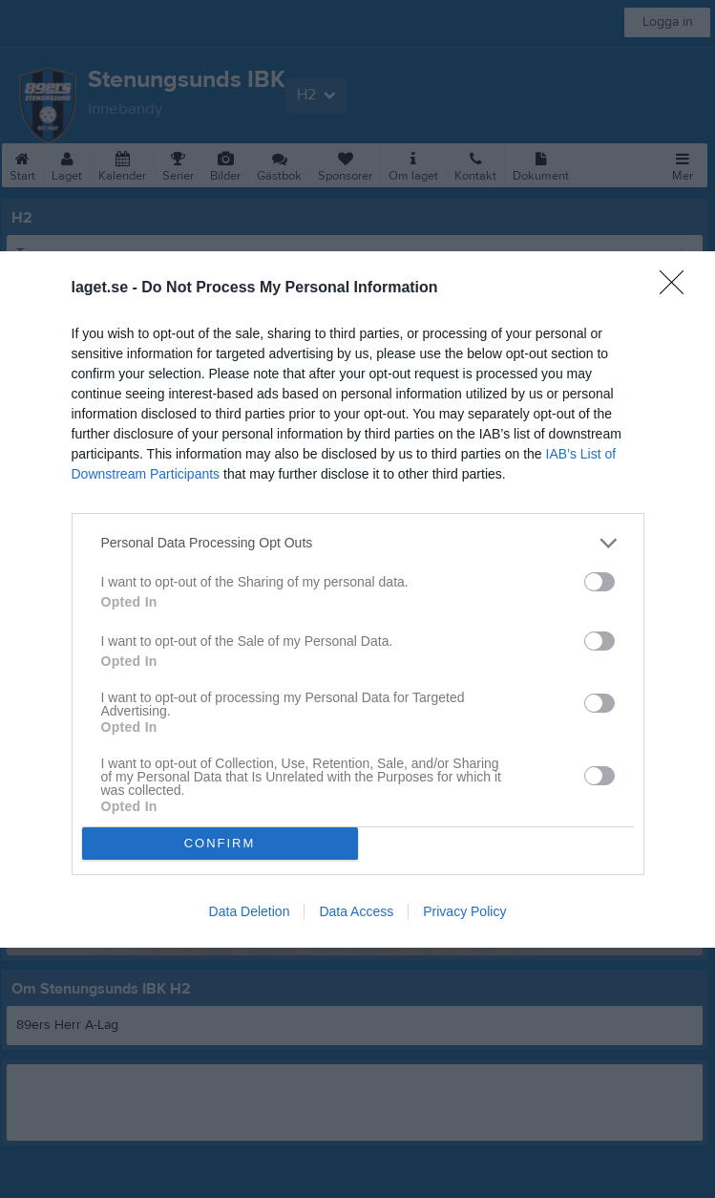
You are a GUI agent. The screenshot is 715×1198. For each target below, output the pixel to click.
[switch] (599, 581)
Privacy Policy (464, 911)
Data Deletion (249, 911)
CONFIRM (220, 843)
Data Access (356, 911)
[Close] (678, 288)
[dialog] (357, 599)
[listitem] (358, 543)
